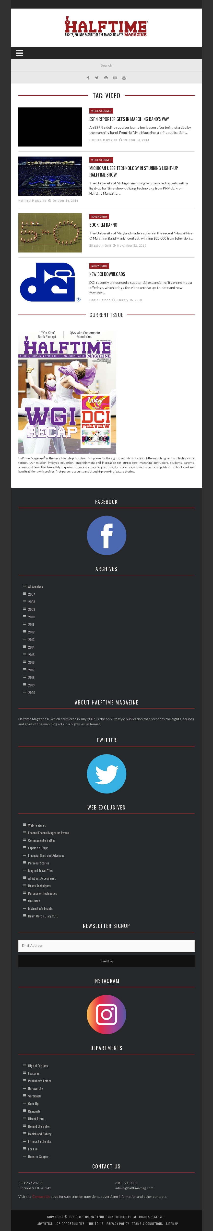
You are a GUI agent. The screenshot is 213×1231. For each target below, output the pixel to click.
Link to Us (96, 1223)
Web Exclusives (101, 111)
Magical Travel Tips (40, 870)
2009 (31, 609)
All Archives (35, 586)
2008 (31, 601)
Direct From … (37, 1118)
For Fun (32, 1148)
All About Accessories (42, 878)
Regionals (34, 1111)
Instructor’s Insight (40, 908)
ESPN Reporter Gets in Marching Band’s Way (129, 119)
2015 (31, 654)
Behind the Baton (39, 1126)
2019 (31, 684)
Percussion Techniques (42, 893)
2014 (31, 647)
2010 (31, 616)
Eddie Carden (99, 300)
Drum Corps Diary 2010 (43, 915)
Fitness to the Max (39, 1141)
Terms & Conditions (147, 1223)
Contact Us (41, 1196)
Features (33, 1073)
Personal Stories (38, 862)
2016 (31, 662)
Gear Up (33, 1103)
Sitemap (172, 1223)
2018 (31, 677)
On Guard (34, 900)
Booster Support (39, 1156)
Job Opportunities (70, 1223)
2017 (31, 669)
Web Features (37, 825)
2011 (31, 624)
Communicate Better (41, 840)
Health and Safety (39, 1133)
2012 (31, 631)
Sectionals (34, 1095)
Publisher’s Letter (39, 1080)
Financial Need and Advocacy (46, 855)
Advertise (45, 1223)
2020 (31, 692)
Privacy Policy (117, 1223)
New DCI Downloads (107, 274)
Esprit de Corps (38, 847)
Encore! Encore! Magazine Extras (48, 832)
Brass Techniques (39, 885)
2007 (31, 594)
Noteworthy (99, 216)
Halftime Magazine (103, 140)
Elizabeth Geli (100, 245)
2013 (31, 639)
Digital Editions (38, 1065)
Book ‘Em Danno (103, 224)
